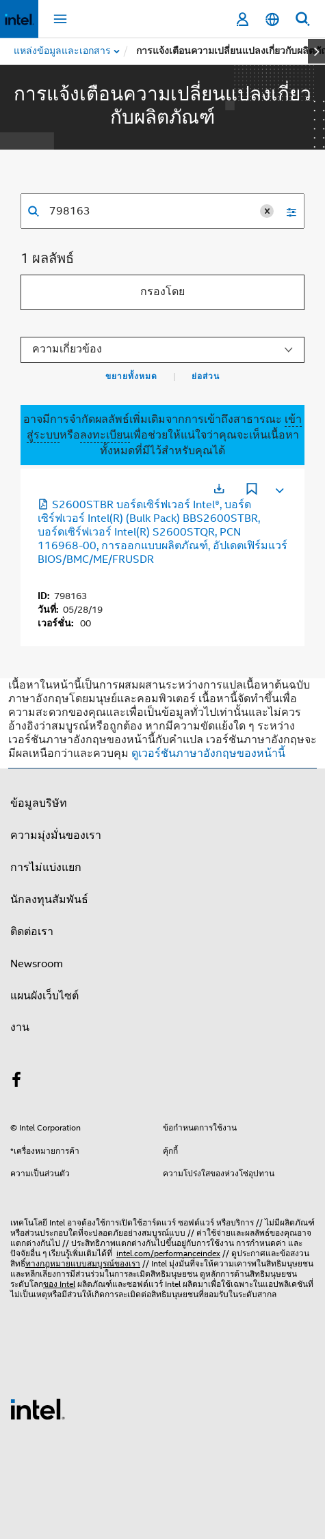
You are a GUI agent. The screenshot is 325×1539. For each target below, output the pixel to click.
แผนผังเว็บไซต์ (44, 996)
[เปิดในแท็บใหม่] (219, 489)
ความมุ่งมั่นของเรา (55, 835)
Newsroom (36, 964)
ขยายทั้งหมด (131, 376)
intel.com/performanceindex (168, 1253)
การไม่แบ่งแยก (45, 867)
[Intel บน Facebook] (16, 1082)
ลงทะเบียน (105, 435)
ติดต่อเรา (31, 932)
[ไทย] (272, 19)
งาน (19, 1027)
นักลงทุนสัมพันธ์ (49, 899)
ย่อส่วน (206, 376)
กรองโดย (162, 292)
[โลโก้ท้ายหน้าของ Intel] (37, 1408)
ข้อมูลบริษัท (38, 803)
